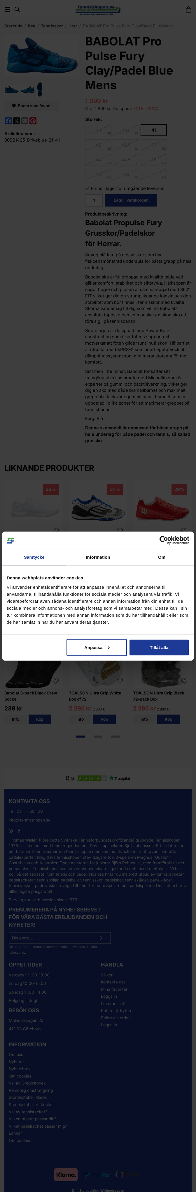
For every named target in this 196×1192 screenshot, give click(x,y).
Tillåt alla (159, 647)
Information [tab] (98, 557)
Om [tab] (161, 557)
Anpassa (97, 647)
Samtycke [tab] (34, 557)
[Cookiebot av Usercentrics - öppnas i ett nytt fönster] (163, 540)
